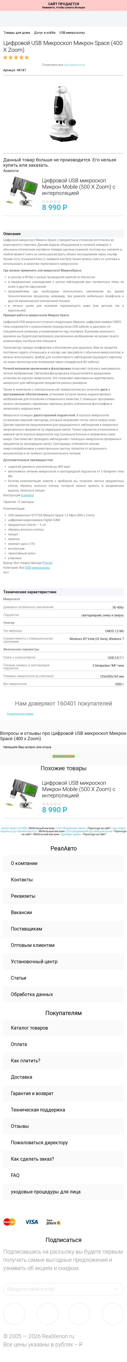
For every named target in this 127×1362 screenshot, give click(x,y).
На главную (63, 19)
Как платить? (25, 1060)
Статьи (18, 978)
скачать (27, 495)
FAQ (15, 1175)
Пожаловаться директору (39, 1142)
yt (113, 1314)
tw (79, 1314)
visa (34, 1222)
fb (48, 1314)
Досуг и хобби (44, 32)
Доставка (21, 1077)
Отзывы (20, 1126)
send (118, 1289)
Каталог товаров (29, 1028)
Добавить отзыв (64, 756)
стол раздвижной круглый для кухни (89, 831)
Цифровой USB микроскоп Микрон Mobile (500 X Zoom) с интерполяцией (78, 186)
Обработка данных (32, 994)
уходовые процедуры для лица (46, 1192)
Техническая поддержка (38, 1110)
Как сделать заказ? (32, 1159)
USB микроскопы (72, 32)
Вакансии (21, 912)
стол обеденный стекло (71, 828)
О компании (24, 863)
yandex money (56, 1222)
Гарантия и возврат (32, 1093)
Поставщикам (26, 929)
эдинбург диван (71, 834)
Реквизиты (23, 896)
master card (12, 1222)
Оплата (19, 1044)
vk (14, 1314)
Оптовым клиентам (33, 945)
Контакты (22, 879)
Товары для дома (17, 32)
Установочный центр (34, 961)
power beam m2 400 (14, 828)
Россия (47, 563)
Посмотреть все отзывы (20, 714)
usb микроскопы (74, 64)
